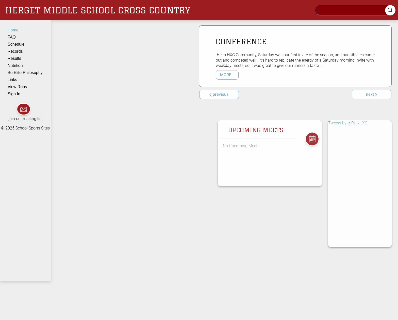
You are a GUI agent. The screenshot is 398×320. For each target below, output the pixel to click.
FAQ (12, 37)
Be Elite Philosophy (25, 72)
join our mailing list (25, 118)
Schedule (16, 44)
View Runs (17, 87)
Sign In (14, 94)
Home (13, 30)
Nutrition (15, 65)
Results (14, 58)
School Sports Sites (32, 128)
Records (15, 51)
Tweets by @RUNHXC (347, 123)
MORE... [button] (227, 74)
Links (12, 80)
